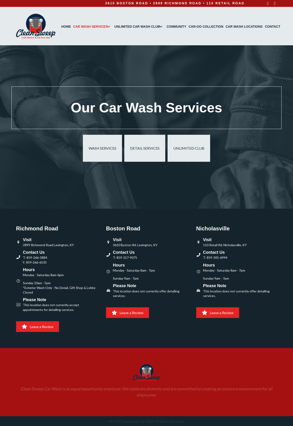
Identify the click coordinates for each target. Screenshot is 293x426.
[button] (268, 3)
